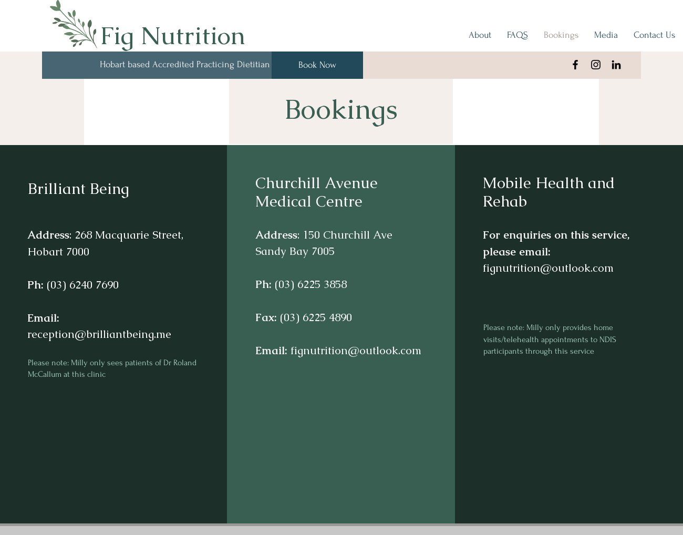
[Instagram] (595, 64)
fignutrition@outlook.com (356, 350)
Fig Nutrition (172, 35)
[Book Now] (317, 65)
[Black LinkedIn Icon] (616, 64)
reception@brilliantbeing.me (99, 334)
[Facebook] (575, 64)
